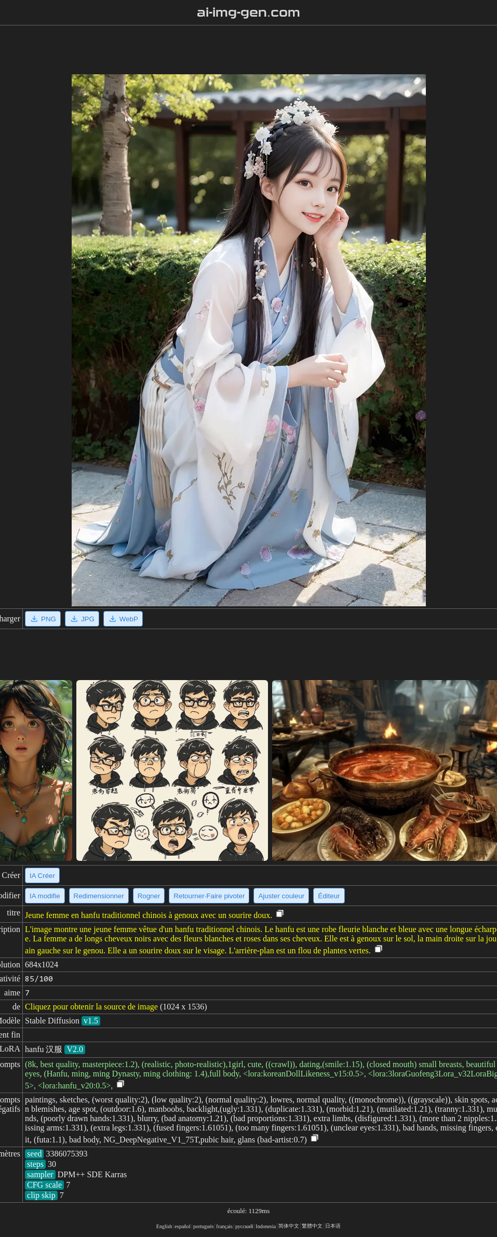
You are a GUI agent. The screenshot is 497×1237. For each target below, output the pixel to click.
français (224, 1226)
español (182, 1226)
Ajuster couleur (281, 896)
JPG (82, 618)
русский (244, 1226)
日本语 (333, 1226)
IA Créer (42, 876)
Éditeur (329, 896)
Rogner (149, 896)
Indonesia (266, 1226)
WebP (123, 618)
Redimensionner (99, 896)
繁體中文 (312, 1226)
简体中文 (288, 1226)
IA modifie (45, 896)
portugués (203, 1226)
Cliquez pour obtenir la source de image (91, 1006)
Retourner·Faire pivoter (209, 896)
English (164, 1226)
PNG (43, 618)
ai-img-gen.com (248, 12)
